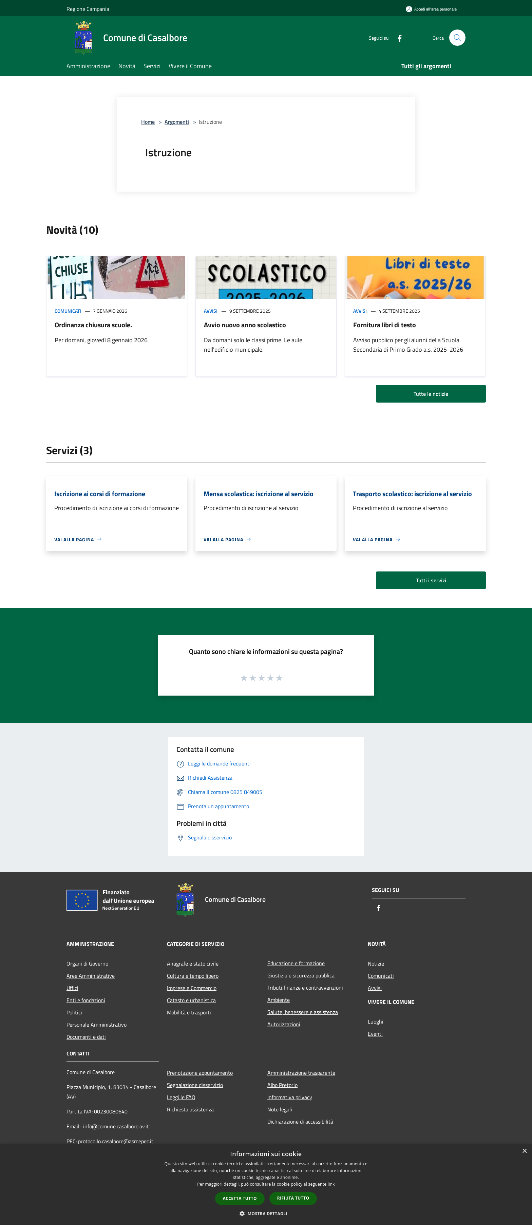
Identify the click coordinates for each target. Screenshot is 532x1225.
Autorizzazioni (283, 1024)
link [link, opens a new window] (331, 1184)
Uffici (72, 988)
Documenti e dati (86, 1037)
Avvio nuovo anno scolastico (245, 324)
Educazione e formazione (296, 963)
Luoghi (375, 1021)
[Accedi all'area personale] (431, 9)
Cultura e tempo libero (192, 976)
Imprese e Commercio (191, 988)
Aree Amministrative (90, 976)
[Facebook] (397, 37)
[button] (266, 1213)
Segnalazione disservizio (195, 1085)
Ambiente (278, 1000)
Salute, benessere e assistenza (302, 1012)
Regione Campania (87, 9)
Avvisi (210, 310)
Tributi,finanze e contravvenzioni (305, 988)
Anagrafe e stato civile (192, 963)
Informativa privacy (289, 1097)
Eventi (375, 1034)
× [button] (524, 1151)
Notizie (376, 963)
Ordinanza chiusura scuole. (93, 324)
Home (148, 122)
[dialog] (266, 1184)
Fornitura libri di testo (384, 324)
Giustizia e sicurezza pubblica (301, 975)
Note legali (279, 1109)
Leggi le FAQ (181, 1097)
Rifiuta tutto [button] (293, 1198)
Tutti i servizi (431, 580)
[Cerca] (457, 38)
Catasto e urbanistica (191, 1000)
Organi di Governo (87, 963)
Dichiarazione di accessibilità (300, 1121)
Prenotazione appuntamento (200, 1073)
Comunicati (68, 310)
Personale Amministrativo (96, 1024)
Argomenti (177, 122)
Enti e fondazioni (85, 1000)
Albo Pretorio (282, 1085)
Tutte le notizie (431, 394)
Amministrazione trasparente (301, 1073)
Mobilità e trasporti (189, 1012)
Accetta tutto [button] (240, 1198)
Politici (74, 1012)
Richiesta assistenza (190, 1109)
